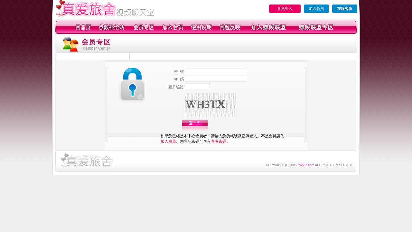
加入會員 (316, 8)
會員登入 (285, 8)
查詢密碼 (218, 141)
